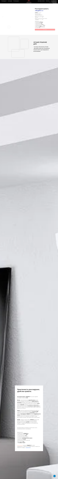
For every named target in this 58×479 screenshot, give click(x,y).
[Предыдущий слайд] (2, 16)
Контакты (55, 0)
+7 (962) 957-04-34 (28, 447)
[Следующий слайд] (32, 16)
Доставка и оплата (49, 0)
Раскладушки (3, 0)
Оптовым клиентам (16, 0)
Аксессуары (9, 0)
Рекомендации (41, 0)
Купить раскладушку (20, 445)
